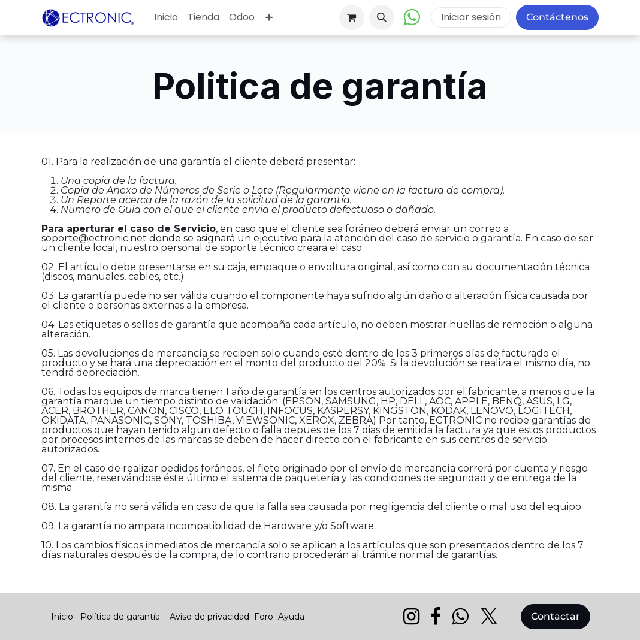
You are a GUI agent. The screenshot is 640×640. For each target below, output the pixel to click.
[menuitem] (166, 17)
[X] (489, 617)
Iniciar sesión (471, 17)
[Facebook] (435, 617)
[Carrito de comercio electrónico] (351, 17)
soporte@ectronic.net (94, 238)
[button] (381, 17)
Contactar (555, 616)
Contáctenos (557, 17)
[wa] (459, 617)
